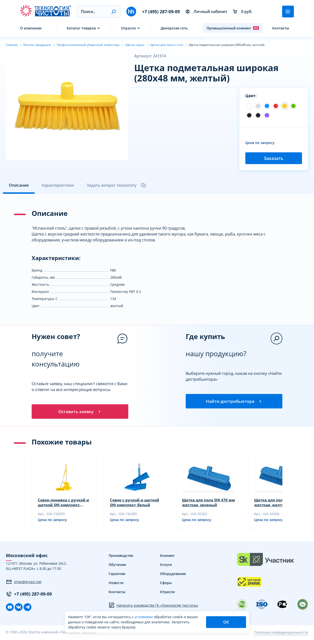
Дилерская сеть (174, 28)
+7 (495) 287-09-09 (161, 11)
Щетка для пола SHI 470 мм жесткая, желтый (278, 504)
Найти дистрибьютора (234, 402)
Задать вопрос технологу (116, 185)
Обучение (117, 565)
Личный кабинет (206, 11)
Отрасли (128, 28)
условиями (144, 616)
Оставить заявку (80, 412)
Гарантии (117, 575)
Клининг (167, 556)
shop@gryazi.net (23, 583)
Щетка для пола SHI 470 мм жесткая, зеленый (206, 504)
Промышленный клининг (233, 28)
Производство (121, 556)
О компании (30, 28)
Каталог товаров (81, 28)
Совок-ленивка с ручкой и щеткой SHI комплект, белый (63, 504)
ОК (226, 622)
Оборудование (173, 575)
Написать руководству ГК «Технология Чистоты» (153, 606)
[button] (113, 11)
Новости (116, 584)
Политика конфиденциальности (281, 633)
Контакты (280, 28)
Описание (19, 185)
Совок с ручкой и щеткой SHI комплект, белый (136, 504)
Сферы (166, 584)
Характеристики (57, 185)
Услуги (166, 565)
